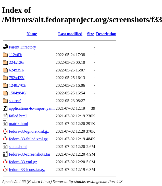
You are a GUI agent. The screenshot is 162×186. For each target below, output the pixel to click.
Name (32, 34)
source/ (15, 100)
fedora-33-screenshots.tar (29, 154)
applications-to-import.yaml (32, 108)
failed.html (18, 116)
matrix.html (18, 123)
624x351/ (16, 70)
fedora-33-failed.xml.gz (28, 139)
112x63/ (15, 55)
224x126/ (16, 62)
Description (106, 34)
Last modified (70, 34)
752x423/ (16, 78)
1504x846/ (17, 93)
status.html (18, 146)
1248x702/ (17, 85)
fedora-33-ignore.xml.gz (29, 131)
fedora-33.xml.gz (23, 162)
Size (90, 34)
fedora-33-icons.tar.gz (27, 169)
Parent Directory (22, 47)
